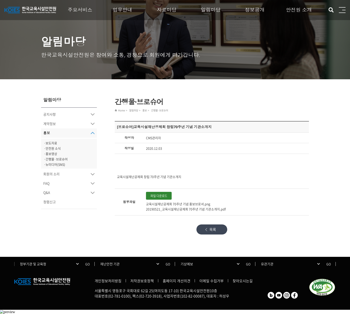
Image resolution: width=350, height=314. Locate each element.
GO (87, 264)
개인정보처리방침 (108, 280)
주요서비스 (80, 9)
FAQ (46, 183)
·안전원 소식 (52, 148)
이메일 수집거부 (211, 280)
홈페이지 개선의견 (176, 280)
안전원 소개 (299, 9)
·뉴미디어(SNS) (54, 164)
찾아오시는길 (243, 280)
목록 (212, 229)
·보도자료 (50, 143)
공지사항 (49, 114)
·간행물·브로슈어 (56, 159)
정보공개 (255, 9)
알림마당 (211, 9)
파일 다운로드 (158, 196)
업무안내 (122, 9)
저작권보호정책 (142, 280)
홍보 (46, 133)
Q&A (46, 192)
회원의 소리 (51, 174)
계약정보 (49, 123)
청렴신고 (49, 201)
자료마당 (166, 9)
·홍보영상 (50, 153)
